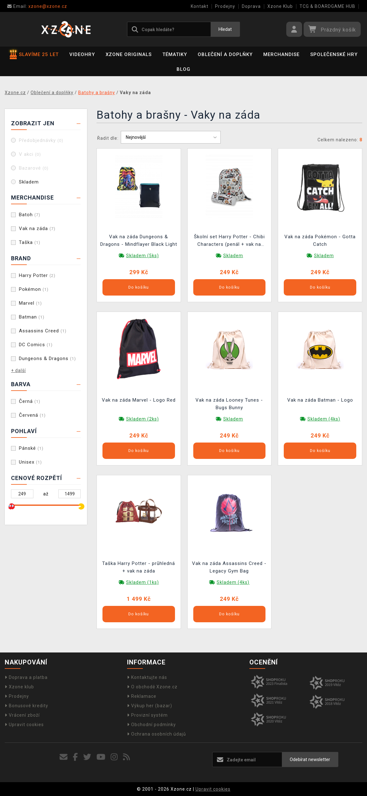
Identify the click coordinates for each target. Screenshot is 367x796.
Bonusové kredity (26, 705)
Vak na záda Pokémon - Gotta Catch (320, 240)
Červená (32, 415)
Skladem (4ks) (323, 418)
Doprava (251, 6)
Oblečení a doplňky (225, 54)
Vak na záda (37, 228)
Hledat (225, 29)
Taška (29, 242)
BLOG (183, 69)
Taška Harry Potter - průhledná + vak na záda (138, 567)
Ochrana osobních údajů (156, 734)
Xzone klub (19, 686)
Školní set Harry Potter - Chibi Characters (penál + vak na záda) (229, 241)
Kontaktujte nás (147, 677)
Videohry (82, 54)
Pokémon (34, 289)
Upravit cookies (24, 724)
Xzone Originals (129, 54)
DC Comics (36, 344)
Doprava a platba (26, 677)
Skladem (29, 182)
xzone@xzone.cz (37, 6)
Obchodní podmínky (151, 724)
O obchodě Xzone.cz (152, 686)
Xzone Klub (280, 6)
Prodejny (225, 6)
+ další (18, 370)
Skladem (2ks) (142, 418)
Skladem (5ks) (142, 255)
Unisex (30, 462)
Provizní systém (147, 715)
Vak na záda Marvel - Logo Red (139, 400)
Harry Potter (37, 275)
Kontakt (199, 6)
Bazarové (34, 168)
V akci (30, 154)
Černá (29, 401)
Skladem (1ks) (142, 582)
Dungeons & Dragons (47, 358)
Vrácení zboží (22, 715)
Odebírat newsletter (310, 759)
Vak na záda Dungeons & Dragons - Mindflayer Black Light (138, 240)
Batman (31, 317)
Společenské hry (334, 54)
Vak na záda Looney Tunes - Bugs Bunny (229, 403)
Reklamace (141, 696)
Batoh (29, 214)
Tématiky (174, 54)
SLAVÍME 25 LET (34, 54)
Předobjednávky (41, 140)
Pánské (31, 448)
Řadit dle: (108, 138)
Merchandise (281, 54)
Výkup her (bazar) (149, 705)
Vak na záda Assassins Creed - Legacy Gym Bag (229, 567)
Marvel (30, 303)
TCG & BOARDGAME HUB (327, 6)
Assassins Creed (43, 331)
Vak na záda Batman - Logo (320, 400)
